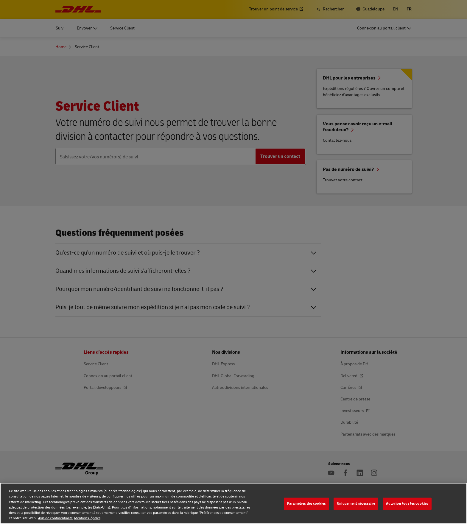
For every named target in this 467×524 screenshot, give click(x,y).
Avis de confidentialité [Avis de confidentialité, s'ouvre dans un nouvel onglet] (55, 518)
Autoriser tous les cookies (407, 503)
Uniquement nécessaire (356, 503)
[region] (233, 503)
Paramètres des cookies (306, 503)
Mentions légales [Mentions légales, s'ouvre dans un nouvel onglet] (87, 518)
